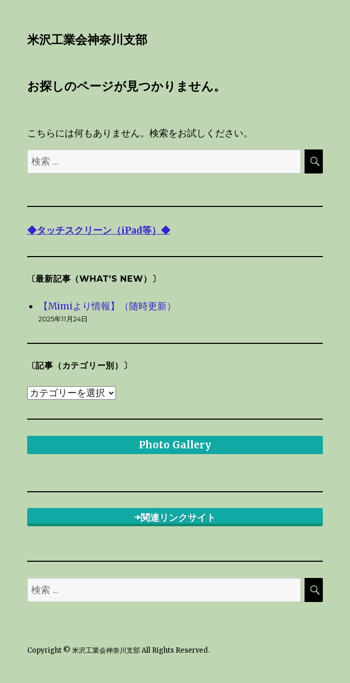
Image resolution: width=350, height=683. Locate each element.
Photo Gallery (175, 444)
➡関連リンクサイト (175, 518)
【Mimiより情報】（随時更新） (107, 306)
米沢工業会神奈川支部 (87, 40)
